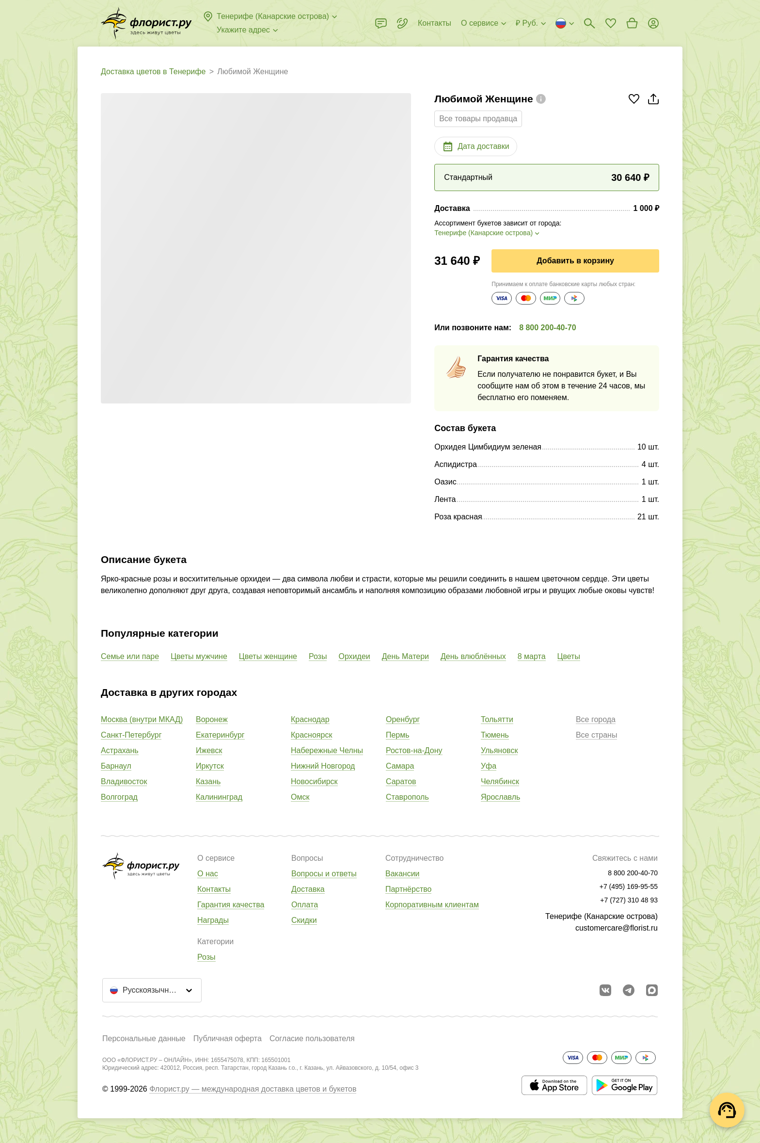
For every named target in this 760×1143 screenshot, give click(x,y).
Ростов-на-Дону (414, 750)
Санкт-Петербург (131, 735)
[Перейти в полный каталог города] (146, 23)
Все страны (596, 735)
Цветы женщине (268, 656)
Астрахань (120, 750)
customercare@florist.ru (616, 928)
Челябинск (500, 781)
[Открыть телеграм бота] (628, 990)
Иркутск (210, 766)
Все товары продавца (478, 118)
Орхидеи (354, 656)
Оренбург (403, 719)
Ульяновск (499, 750)
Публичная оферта (227, 1038)
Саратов (401, 781)
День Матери (405, 656)
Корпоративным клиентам (432, 905)
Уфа (488, 766)
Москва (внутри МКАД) (142, 719)
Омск (300, 797)
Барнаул (116, 766)
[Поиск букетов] (589, 23)
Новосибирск (314, 781)
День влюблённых (473, 656)
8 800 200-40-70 (547, 327)
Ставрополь (407, 797)
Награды (213, 920)
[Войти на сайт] (653, 23)
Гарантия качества (230, 905)
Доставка (308, 889)
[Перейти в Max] (652, 990)
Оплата (304, 905)
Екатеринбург (220, 735)
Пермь (398, 735)
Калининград (219, 797)
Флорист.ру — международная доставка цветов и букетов (252, 1089)
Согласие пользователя (312, 1038)
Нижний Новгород (323, 766)
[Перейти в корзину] (632, 23)
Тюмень (495, 735)
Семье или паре (130, 656)
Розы (318, 656)
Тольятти (497, 719)
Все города (596, 719)
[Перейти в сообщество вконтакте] (605, 990)
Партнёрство (408, 889)
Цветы (568, 656)
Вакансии (402, 873)
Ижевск (209, 750)
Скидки (304, 920)
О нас (207, 873)
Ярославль (500, 797)
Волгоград (119, 797)
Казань (208, 781)
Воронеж (212, 719)
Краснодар (310, 719)
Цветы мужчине (199, 656)
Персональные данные (144, 1038)
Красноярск (311, 735)
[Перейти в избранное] (610, 23)
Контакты (214, 889)
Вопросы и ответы (324, 873)
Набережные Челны (327, 750)
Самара (400, 766)
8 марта (532, 656)
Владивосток (124, 781)
